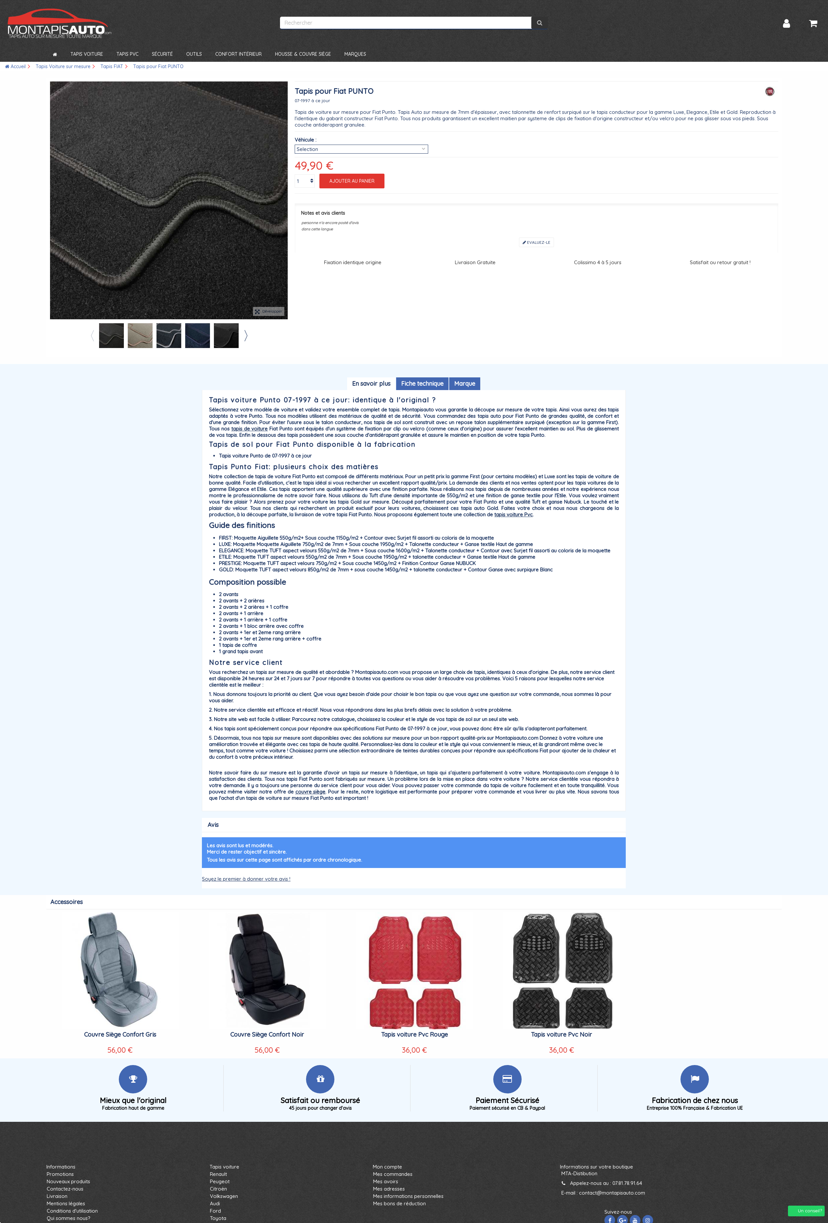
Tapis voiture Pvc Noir (561, 1034)
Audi (215, 1203)
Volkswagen (224, 1196)
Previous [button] (92, 335)
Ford (215, 1211)
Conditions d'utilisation (72, 1211)
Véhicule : (305, 140)
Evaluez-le (536, 242)
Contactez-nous (65, 1189)
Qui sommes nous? (68, 1218)
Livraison (57, 1196)
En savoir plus (371, 383)
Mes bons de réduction (399, 1203)
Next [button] (245, 335)
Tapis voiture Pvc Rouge (414, 1034)
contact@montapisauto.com (612, 1193)
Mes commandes (392, 1174)
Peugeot (220, 1181)
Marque (464, 383)
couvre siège (310, 792)
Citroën (218, 1189)
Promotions (60, 1174)
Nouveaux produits (68, 1181)
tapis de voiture (249, 428)
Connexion (786, 23)
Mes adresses (389, 1189)
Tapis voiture (224, 1167)
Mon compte (387, 1167)
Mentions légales (66, 1203)
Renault (218, 1174)
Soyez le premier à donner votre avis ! (246, 879)
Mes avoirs (385, 1181)
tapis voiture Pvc (513, 514)
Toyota (218, 1218)
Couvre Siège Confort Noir (267, 1034)
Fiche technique (422, 383)
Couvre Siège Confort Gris (120, 1034)
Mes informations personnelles (408, 1196)
